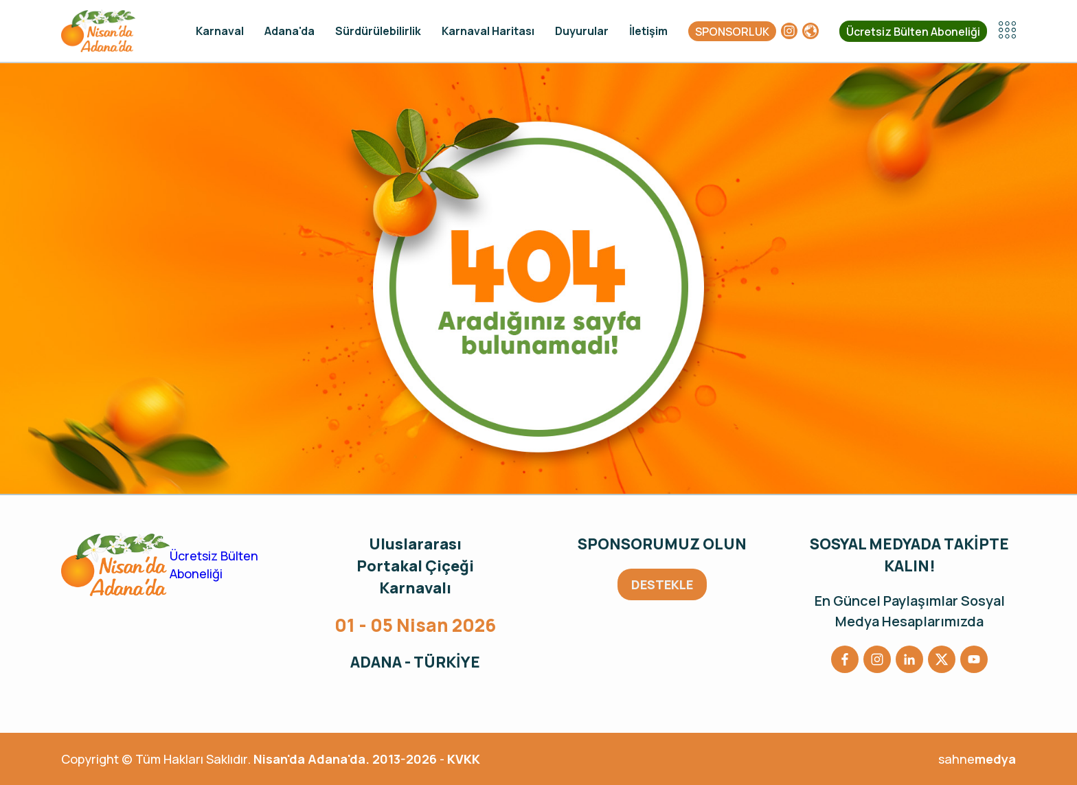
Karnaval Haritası (488, 30)
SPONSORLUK (732, 31)
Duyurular (582, 30)
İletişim (648, 30)
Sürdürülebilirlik (378, 30)
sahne (977, 759)
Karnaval (220, 30)
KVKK (463, 759)
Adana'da (289, 30)
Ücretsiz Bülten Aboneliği (913, 31)
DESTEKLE (662, 584)
